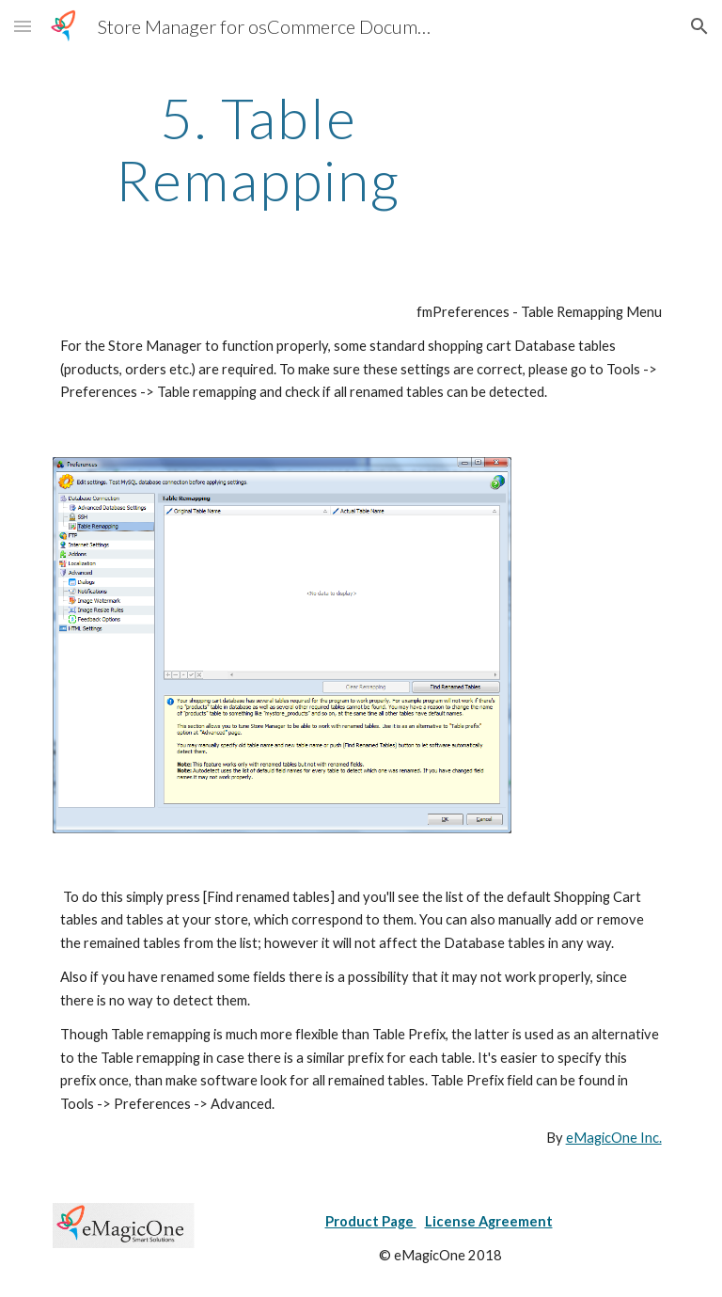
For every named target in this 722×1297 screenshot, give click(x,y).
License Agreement (489, 1221)
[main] (258, 148)
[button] (22, 26)
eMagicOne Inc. (614, 1138)
